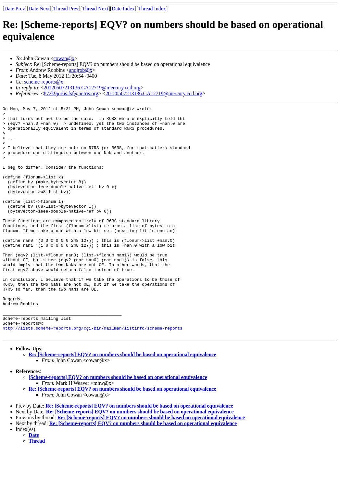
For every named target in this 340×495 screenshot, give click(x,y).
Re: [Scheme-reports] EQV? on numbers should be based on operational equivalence (122, 400)
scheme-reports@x (43, 82)
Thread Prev (66, 8)
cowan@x (63, 58)
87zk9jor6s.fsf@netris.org (71, 93)
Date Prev (14, 8)
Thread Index (152, 8)
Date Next (39, 8)
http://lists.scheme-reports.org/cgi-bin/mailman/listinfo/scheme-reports (93, 373)
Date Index (123, 8)
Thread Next (95, 8)
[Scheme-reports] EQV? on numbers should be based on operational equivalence (118, 423)
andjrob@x (80, 70)
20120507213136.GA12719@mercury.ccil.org (92, 87)
